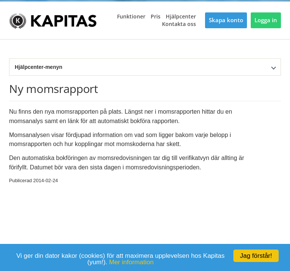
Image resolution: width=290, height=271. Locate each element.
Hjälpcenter (181, 16)
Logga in (266, 20)
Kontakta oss (179, 23)
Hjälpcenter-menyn (38, 67)
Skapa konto (226, 20)
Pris (155, 16)
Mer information (131, 262)
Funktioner (131, 16)
